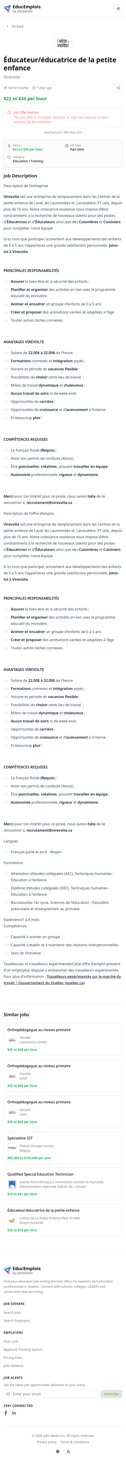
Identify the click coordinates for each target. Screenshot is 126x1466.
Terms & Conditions (74, 1442)
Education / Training (28, 161)
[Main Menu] (118, 9)
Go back (15, 26)
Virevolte (12, 77)
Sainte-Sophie (18, 88)
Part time (77, 149)
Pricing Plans (13, 1357)
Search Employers (17, 1320)
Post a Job (11, 1341)
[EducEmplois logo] (22, 9)
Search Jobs (12, 1312)
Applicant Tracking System (23, 1349)
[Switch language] (57, 1451)
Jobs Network (13, 1366)
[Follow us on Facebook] (6, 1413)
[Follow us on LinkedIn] (14, 1413)
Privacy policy (47, 1442)
